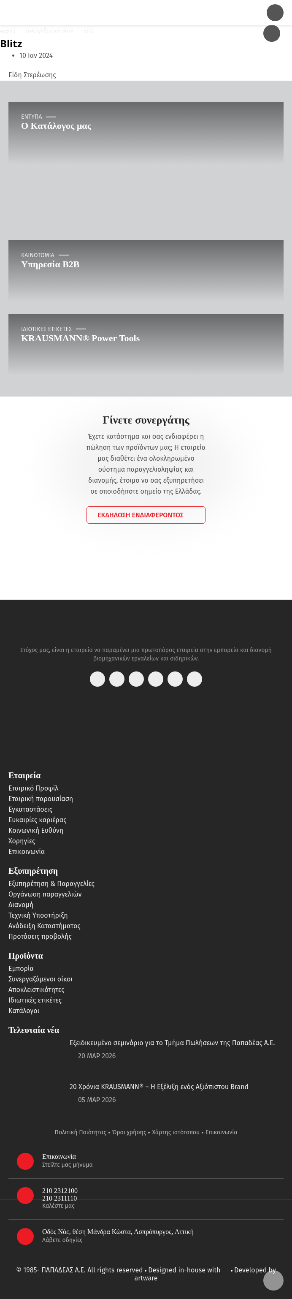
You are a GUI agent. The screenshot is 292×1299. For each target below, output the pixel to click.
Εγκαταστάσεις (30, 809)
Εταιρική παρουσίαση (40, 799)
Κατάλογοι (23, 1011)
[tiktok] (194, 679)
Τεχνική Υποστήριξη (38, 915)
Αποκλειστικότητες (36, 990)
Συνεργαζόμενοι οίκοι (49, 31)
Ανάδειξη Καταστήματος (44, 926)
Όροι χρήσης (129, 1132)
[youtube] (155, 679)
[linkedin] (175, 679)
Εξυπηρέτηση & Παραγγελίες (51, 884)
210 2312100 (60, 1190)
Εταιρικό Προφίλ (33, 788)
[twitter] (136, 679)
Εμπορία (21, 969)
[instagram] (116, 679)
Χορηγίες (21, 841)
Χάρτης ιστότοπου (176, 1132)
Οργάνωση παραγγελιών (44, 894)
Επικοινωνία (26, 852)
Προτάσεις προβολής (40, 936)
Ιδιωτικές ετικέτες (35, 1000)
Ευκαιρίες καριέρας (37, 820)
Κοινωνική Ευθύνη (35, 830)
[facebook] (97, 679)
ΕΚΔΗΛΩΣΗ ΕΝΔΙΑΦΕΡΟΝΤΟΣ (140, 515)
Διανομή (20, 905)
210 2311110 (59, 1198)
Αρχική (7, 31)
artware (145, 1278)
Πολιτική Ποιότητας (80, 1132)
